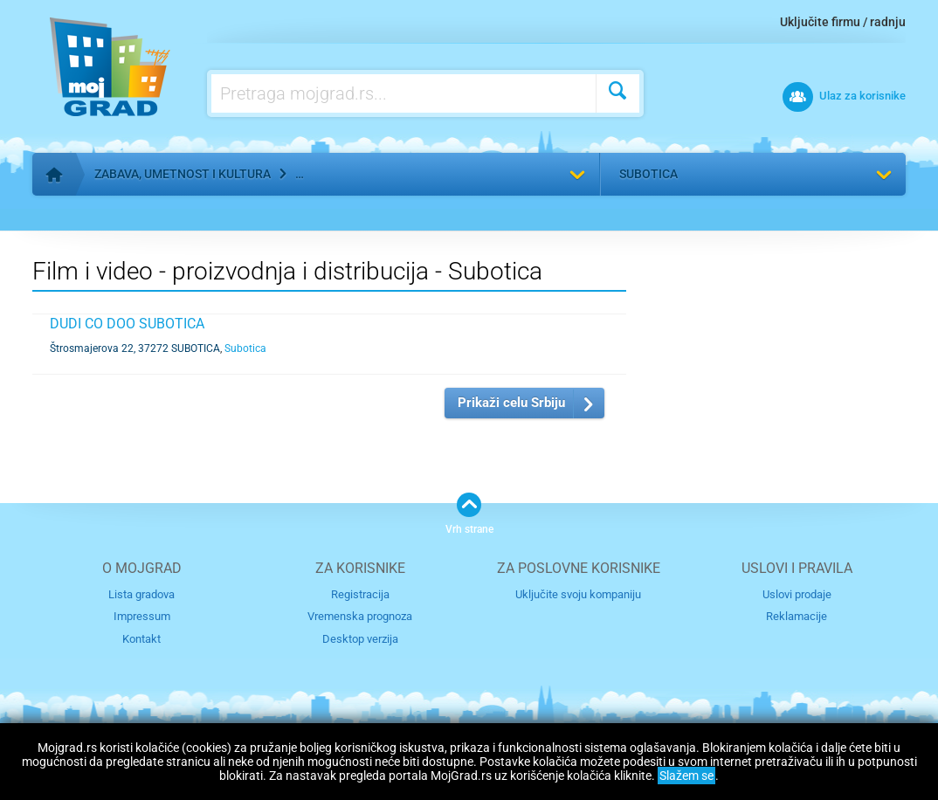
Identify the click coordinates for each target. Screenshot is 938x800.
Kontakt (141, 638)
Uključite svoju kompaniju (578, 594)
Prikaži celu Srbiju (511, 402)
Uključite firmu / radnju (843, 22)
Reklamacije (796, 616)
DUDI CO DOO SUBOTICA (127, 323)
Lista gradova (141, 594)
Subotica (648, 174)
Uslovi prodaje (796, 594)
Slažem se (686, 776)
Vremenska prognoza (359, 616)
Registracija (360, 594)
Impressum (142, 616)
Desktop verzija (360, 638)
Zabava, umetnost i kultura (182, 174)
